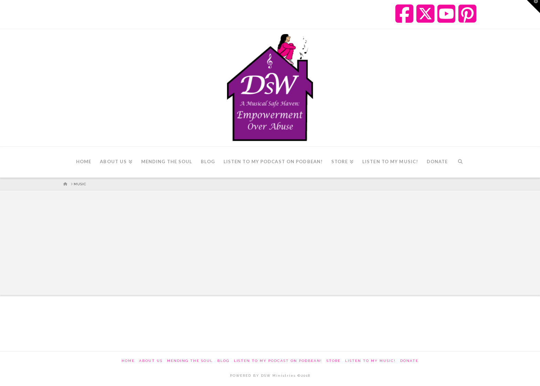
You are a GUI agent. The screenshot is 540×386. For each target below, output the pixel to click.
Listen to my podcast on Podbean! (278, 361)
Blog (223, 361)
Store (333, 361)
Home (128, 361)
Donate (409, 361)
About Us (151, 361)
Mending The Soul (190, 361)
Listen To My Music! (370, 361)
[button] (533, 6)
